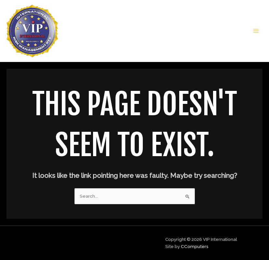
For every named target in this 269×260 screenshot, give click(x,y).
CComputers (194, 246)
